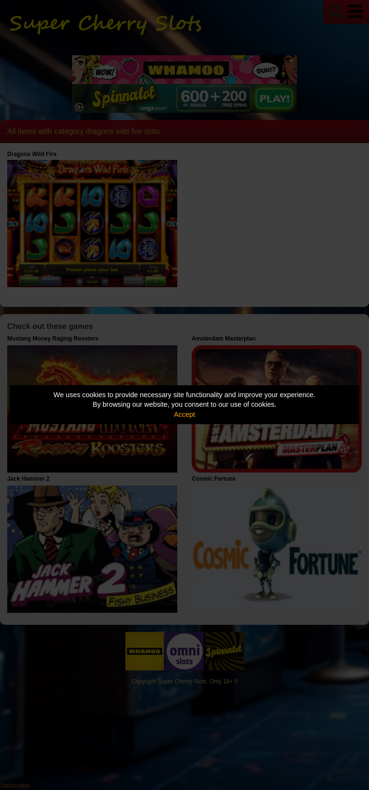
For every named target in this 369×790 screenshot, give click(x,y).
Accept (184, 414)
